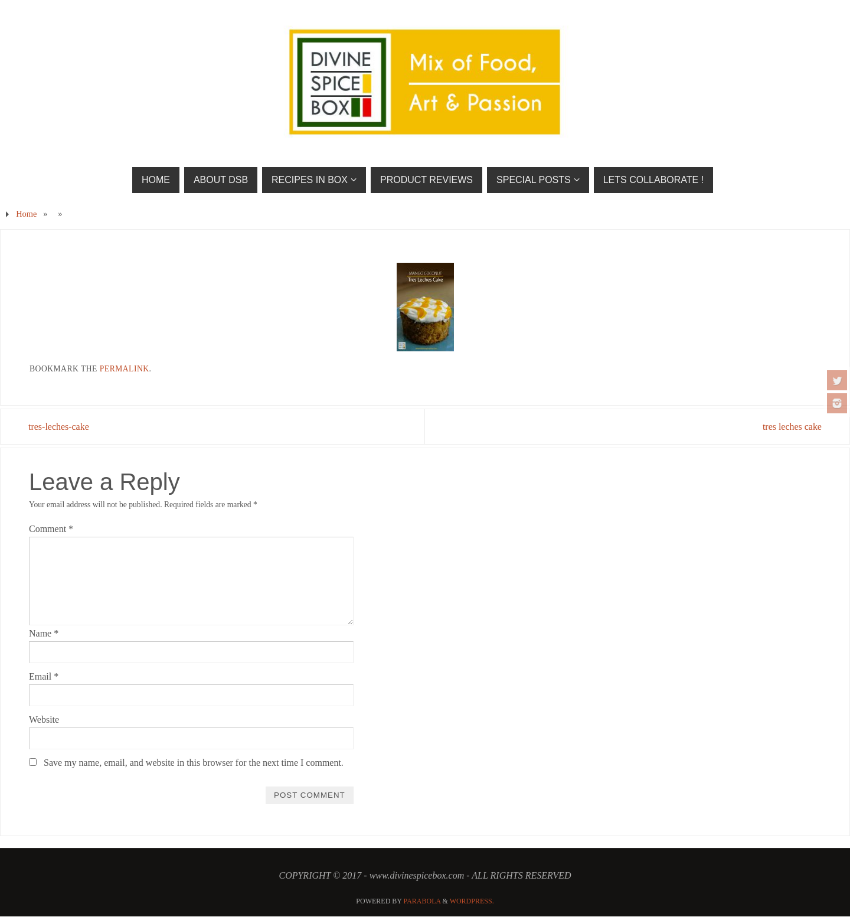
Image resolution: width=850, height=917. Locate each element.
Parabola (422, 901)
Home (26, 213)
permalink (124, 368)
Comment (51, 529)
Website (44, 719)
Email (43, 676)
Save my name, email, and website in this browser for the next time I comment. (194, 763)
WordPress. (472, 901)
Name (43, 633)
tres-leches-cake (59, 427)
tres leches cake (791, 427)
